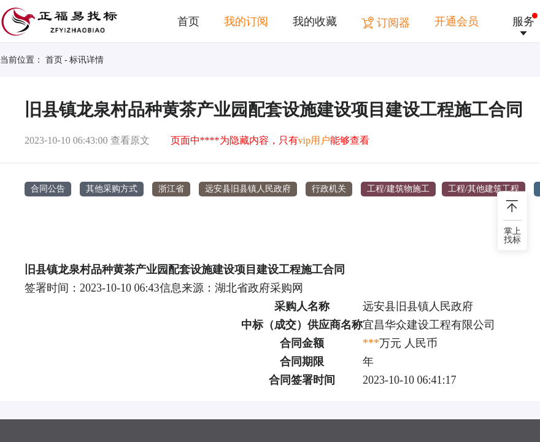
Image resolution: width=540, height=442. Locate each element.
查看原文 (130, 140)
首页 (188, 21)
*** (371, 342)
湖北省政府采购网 (259, 287)
